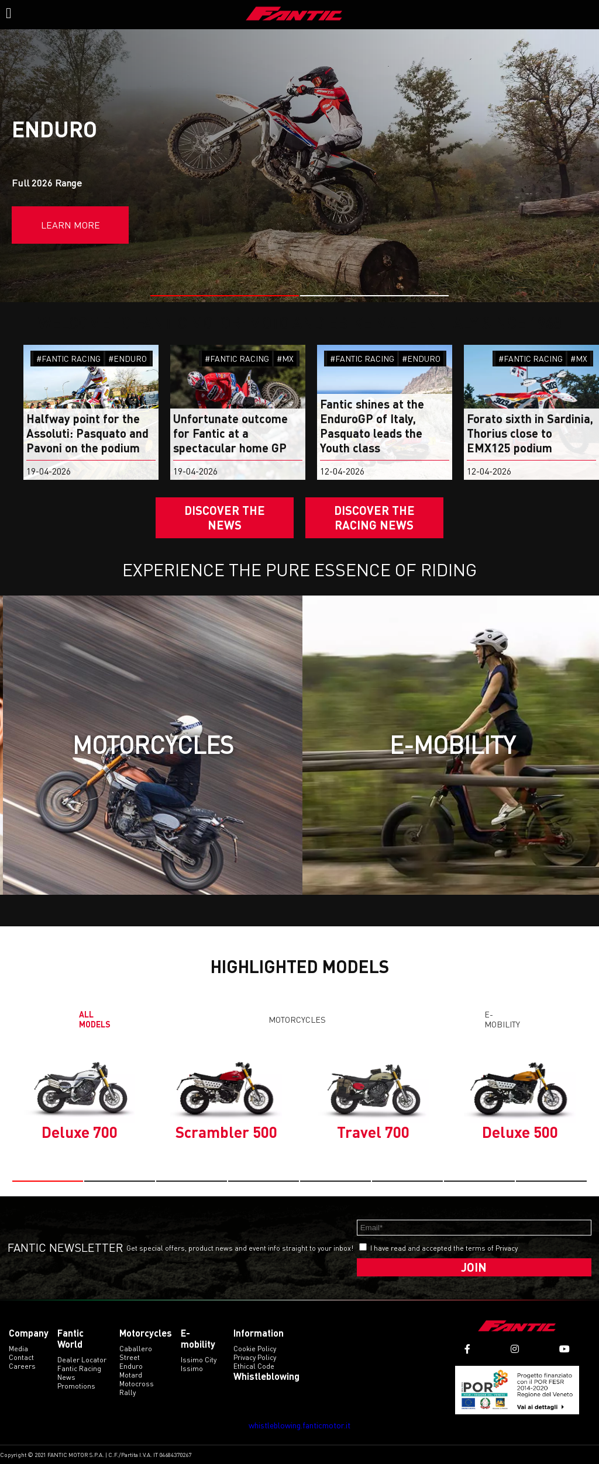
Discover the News (224, 517)
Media (18, 1348)
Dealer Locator (81, 1359)
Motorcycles (297, 1020)
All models (95, 1019)
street (129, 1357)
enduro (131, 1366)
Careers (22, 1366)
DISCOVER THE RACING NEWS (374, 517)
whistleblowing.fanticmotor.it (299, 1425)
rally (127, 1392)
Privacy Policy (254, 1357)
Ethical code (253, 1366)
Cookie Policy (254, 1348)
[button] (224, 295)
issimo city (198, 1359)
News (66, 1377)
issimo (192, 1368)
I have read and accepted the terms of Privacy (444, 1248)
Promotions (76, 1386)
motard (130, 1374)
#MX (285, 359)
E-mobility (502, 1019)
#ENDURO (127, 359)
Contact (21, 1357)
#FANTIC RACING (68, 359)
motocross (136, 1383)
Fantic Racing (79, 1368)
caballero (135, 1348)
